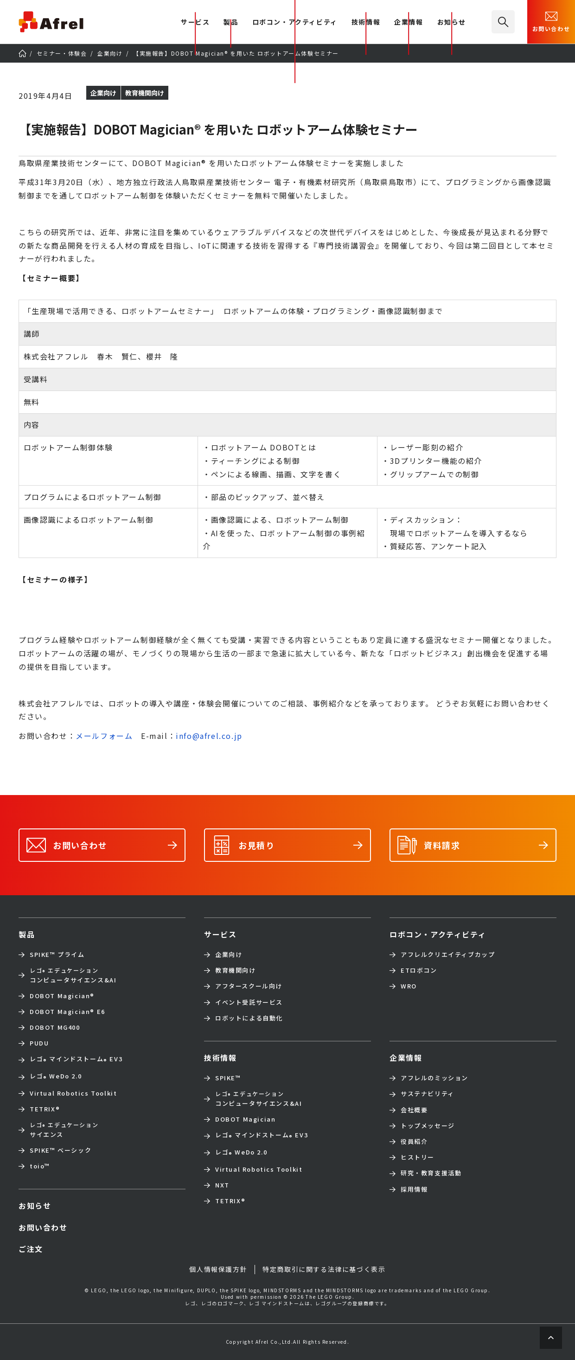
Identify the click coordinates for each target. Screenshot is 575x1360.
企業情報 (408, 22)
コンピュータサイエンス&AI (73, 975)
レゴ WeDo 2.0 (56, 1077)
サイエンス (64, 1129)
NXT (222, 1185)
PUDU (39, 1043)
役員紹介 (414, 1141)
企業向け (228, 954)
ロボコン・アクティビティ (295, 22)
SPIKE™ (228, 1078)
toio (40, 1166)
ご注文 (31, 1249)
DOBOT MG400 (55, 1027)
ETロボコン (419, 970)
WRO (409, 986)
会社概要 (414, 1110)
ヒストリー (417, 1157)
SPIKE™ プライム (57, 954)
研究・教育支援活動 (431, 1173)
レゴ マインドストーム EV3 (76, 1060)
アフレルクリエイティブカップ (448, 954)
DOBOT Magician (62, 996)
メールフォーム (104, 735)
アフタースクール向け (248, 986)
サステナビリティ (427, 1094)
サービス (220, 934)
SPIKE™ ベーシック (60, 1150)
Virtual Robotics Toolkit (73, 1093)
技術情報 (365, 22)
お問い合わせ (551, 20)
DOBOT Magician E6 (67, 1011)
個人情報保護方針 (218, 1269)
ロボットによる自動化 (249, 1018)
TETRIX (45, 1109)
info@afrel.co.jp (209, 735)
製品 (231, 22)
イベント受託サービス (249, 1002)
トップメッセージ (428, 1126)
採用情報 (414, 1189)
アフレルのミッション (434, 1078)
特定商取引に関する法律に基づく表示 (323, 1269)
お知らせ (451, 22)
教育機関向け (235, 970)
